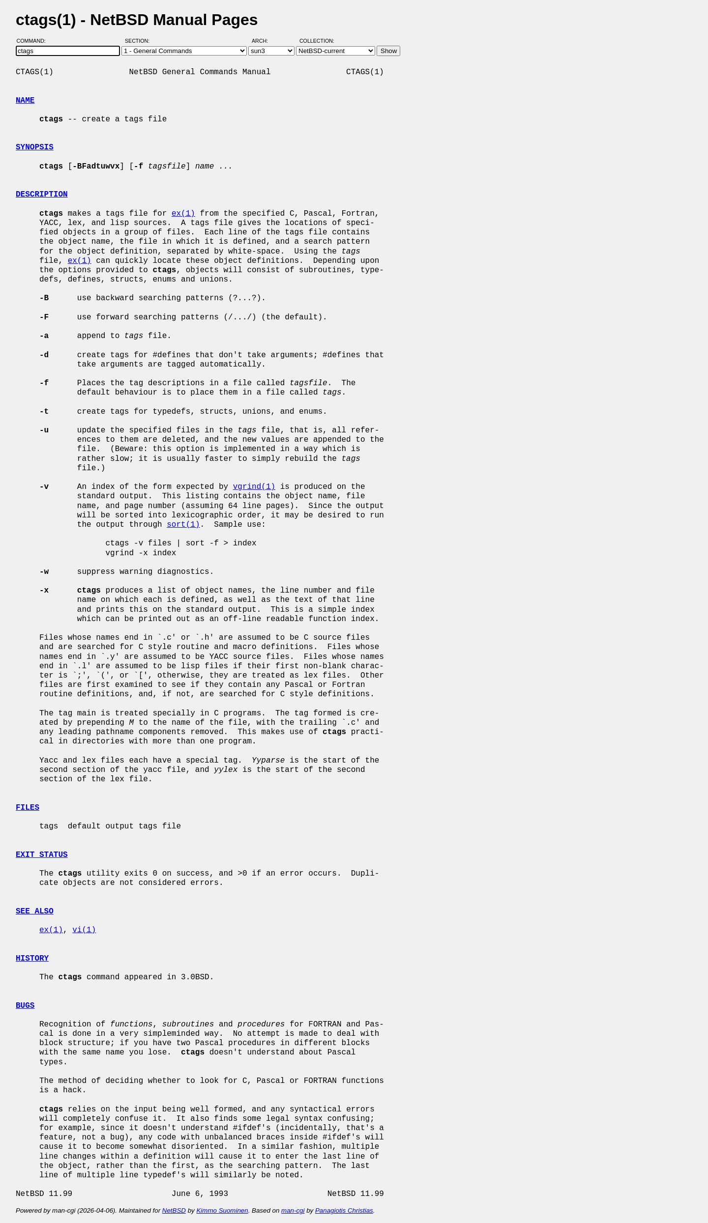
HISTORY (32, 958)
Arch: (264, 41)
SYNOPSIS (35, 147)
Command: (34, 41)
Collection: (316, 41)
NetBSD (174, 1210)
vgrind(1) (254, 487)
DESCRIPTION (42, 194)
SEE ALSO (35, 911)
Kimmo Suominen (222, 1210)
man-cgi (292, 1210)
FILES (27, 807)
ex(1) (183, 213)
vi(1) (84, 930)
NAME (25, 100)
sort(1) (183, 524)
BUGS (25, 1005)
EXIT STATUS (42, 855)
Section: (139, 41)
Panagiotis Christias (344, 1210)
